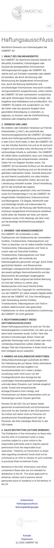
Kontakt (27, 535)
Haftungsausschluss (27, 503)
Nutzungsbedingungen (27, 507)
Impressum (27, 539)
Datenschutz (27, 500)
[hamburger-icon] (49, 26)
